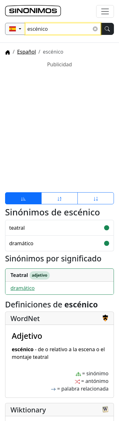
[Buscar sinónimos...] (63, 29)
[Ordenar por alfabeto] (59, 198)
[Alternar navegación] (105, 11)
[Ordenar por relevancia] (23, 198)
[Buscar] (107, 29)
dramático (21, 243)
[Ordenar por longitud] (95, 198)
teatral (17, 227)
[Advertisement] (59, 127)
